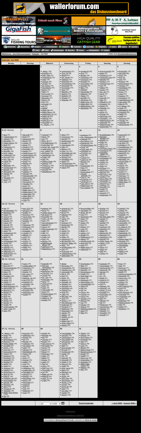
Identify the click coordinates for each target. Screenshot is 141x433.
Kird (82, 225)
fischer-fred (66, 225)
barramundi (27, 139)
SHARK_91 (66, 317)
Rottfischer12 (85, 237)
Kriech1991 (104, 294)
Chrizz (102, 215)
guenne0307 (85, 84)
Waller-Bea (123, 180)
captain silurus (47, 213)
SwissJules (104, 116)
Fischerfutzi (8, 147)
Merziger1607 (66, 241)
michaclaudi (123, 157)
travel (83, 245)
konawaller (27, 231)
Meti (101, 298)
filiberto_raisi (123, 217)
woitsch (64, 325)
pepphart (26, 282)
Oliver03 (26, 174)
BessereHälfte (86, 208)
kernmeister (66, 88)
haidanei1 (65, 79)
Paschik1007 (85, 166)
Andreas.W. (66, 208)
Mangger (103, 172)
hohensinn (7, 229)
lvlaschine (103, 229)
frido (63, 229)
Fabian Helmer (9, 143)
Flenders (122, 86)
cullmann (7, 139)
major (64, 90)
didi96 (121, 272)
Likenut (25, 159)
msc (82, 303)
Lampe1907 (123, 223)
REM (121, 237)
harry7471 (26, 280)
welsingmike (104, 127)
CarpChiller (123, 270)
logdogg (122, 280)
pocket (44, 235)
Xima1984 (45, 122)
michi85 (122, 225)
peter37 (121, 165)
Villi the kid (84, 100)
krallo (102, 166)
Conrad (44, 275)
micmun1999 (123, 161)
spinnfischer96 (86, 241)
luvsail (25, 161)
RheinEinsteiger (48, 294)
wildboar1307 (8, 253)
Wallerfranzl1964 (87, 309)
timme (121, 249)
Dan (63, 221)
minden (6, 235)
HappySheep (85, 282)
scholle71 (103, 177)
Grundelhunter (124, 147)
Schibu (44, 157)
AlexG (44, 137)
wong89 (103, 315)
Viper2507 (103, 313)
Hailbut (102, 88)
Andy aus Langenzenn (46, 266)
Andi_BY (122, 77)
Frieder (83, 274)
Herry (44, 221)
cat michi (122, 143)
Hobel (64, 233)
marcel (83, 296)
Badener (65, 210)
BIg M (64, 213)
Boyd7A (102, 210)
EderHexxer (85, 143)
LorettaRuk (7, 284)
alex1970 (26, 210)
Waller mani (27, 190)
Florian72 (26, 147)
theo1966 (103, 187)
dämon (44, 90)
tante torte (84, 243)
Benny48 (7, 266)
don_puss (26, 274)
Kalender (35, 54)
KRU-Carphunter (48, 229)
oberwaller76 (123, 110)
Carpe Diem (27, 217)
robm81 (64, 313)
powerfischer (46, 155)
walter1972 (46, 120)
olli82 (44, 231)
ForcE (83, 147)
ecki (24, 223)
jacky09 (64, 139)
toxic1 (25, 186)
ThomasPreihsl (67, 163)
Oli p (43, 102)
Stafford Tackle (47, 161)
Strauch (83, 307)
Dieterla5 (84, 139)
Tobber (83, 96)
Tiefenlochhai (27, 288)
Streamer (122, 241)
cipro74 (6, 217)
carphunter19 (47, 77)
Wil (120, 184)
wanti (83, 311)
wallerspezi (7, 251)
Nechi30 (103, 239)
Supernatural (85, 172)
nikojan (25, 170)
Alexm (64, 135)
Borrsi (44, 210)
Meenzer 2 (7, 290)
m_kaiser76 (123, 227)
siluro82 (6, 174)
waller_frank (8, 309)
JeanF (6, 231)
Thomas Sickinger (84, 175)
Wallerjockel (85, 186)
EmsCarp (65, 223)
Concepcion (66, 137)
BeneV (25, 141)
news (63, 298)
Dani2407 (84, 270)
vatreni (64, 167)
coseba (25, 143)
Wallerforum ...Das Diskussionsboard (16, 54)
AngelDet (45, 73)
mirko (5, 294)
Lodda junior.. (47, 149)
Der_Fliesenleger (87, 137)
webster (26, 249)
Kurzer (121, 92)
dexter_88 (84, 213)
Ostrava (83, 305)
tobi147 (25, 243)
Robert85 (103, 108)
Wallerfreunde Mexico (47, 244)
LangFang (103, 227)
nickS (25, 237)
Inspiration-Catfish (104, 153)
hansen (25, 151)
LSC (5, 163)
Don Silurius (85, 141)
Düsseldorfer (46, 88)
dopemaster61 (124, 84)
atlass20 (45, 269)
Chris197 (122, 213)
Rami (25, 286)
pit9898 (44, 108)
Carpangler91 (66, 268)
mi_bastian (123, 106)
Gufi (101, 86)
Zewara (6, 255)
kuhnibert (103, 168)
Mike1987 (65, 296)
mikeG (25, 167)
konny (102, 225)
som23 (25, 241)
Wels (82, 313)
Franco (6, 223)
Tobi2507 (103, 311)
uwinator (7, 245)
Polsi (83, 168)
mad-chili (103, 98)
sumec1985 (123, 243)
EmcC (64, 278)
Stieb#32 (65, 96)
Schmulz (65, 157)
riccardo (122, 170)
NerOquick (46, 153)
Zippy (5, 311)
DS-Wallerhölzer (48, 143)
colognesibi (66, 272)
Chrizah (26, 219)
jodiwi (83, 286)
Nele (101, 100)
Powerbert (122, 112)
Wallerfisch (7, 249)
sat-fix (102, 112)
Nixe (82, 164)
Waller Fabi (66, 321)
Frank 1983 (85, 149)
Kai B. (102, 94)
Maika (102, 231)
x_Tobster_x (46, 124)
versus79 (103, 193)
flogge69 (84, 81)
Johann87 (103, 288)
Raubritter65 (123, 235)
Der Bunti (45, 215)
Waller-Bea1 (123, 182)
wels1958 (122, 122)
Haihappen (27, 225)
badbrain (45, 208)
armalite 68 (85, 71)
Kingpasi (122, 90)
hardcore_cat (27, 278)
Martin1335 (104, 233)
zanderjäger (104, 195)
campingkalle (104, 266)
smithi (121, 116)
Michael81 (122, 159)
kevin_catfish (8, 153)
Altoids (64, 264)
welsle (121, 253)
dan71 (102, 144)
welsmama (27, 292)
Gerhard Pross (105, 84)
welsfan (45, 300)
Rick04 (102, 106)
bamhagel (84, 268)
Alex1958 (122, 73)
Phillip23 (122, 231)
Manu (83, 88)
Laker (64, 294)
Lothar (6, 161)
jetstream (103, 286)
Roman (6, 239)
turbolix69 (26, 188)
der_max (45, 277)
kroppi (102, 296)
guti (101, 284)
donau (25, 145)
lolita (63, 147)
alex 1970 (26, 208)
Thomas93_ (104, 118)
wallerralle (103, 122)
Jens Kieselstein (48, 223)
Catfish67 (122, 208)
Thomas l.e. (46, 165)
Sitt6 (101, 251)
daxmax (103, 272)
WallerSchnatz (105, 124)
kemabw (65, 143)
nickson (121, 282)
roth (101, 245)
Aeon (121, 264)
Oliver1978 (7, 172)
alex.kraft (26, 135)
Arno (82, 73)
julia (82, 288)
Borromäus (65, 266)
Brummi (102, 213)
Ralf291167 (66, 309)
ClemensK (103, 270)
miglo (25, 165)
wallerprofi (84, 249)
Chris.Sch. (46, 273)
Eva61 (6, 274)
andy (121, 79)
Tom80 (6, 305)
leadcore (122, 96)
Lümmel (83, 294)
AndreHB (45, 264)
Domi (83, 215)
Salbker (64, 315)
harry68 (6, 149)
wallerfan (7, 247)
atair (120, 266)
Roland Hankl (124, 239)
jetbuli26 (45, 225)
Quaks (44, 237)
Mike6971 (65, 92)
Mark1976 (122, 153)
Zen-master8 (85, 188)
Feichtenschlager (87, 145)
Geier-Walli (85, 276)
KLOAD (25, 229)
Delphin (25, 272)
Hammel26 (84, 280)
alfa (5, 208)
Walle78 (122, 251)
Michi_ (64, 245)
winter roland (66, 323)
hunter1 (102, 90)
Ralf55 (121, 114)
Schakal (45, 296)
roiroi (101, 110)
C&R (63, 217)
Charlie (121, 210)
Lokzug (83, 292)
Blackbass (7, 213)
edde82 (6, 219)
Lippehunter (8, 155)
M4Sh (83, 231)
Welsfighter (85, 108)
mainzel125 (66, 239)
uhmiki (6, 243)
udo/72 (102, 191)
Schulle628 (65, 159)
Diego (6, 272)
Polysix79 (65, 307)
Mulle (5, 237)
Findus (121, 219)
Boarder (83, 75)
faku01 (102, 146)
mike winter (123, 102)
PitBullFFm (104, 102)
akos (5, 135)
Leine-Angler (66, 145)
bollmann (65, 215)
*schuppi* (45, 135)
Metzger (103, 301)
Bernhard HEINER (103, 137)
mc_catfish (46, 151)
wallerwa (45, 118)
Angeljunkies (85, 264)
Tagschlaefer (123, 245)
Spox (44, 239)
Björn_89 (45, 141)
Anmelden (122, 54)
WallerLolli (45, 116)
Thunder (122, 120)
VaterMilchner (47, 172)
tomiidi (102, 189)
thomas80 (122, 178)
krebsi (64, 237)
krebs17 (83, 227)
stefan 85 (65, 319)
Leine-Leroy (123, 278)
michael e (84, 298)
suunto (121, 172)
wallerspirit (46, 247)
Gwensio (65, 290)
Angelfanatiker (9, 210)
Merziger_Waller (67, 243)
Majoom (64, 149)
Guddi (102, 278)
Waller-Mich (85, 104)
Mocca (44, 100)
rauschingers (104, 307)
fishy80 (64, 227)
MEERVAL (7, 165)
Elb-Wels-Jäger (105, 217)
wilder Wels (27, 196)
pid (43, 106)
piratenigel (65, 305)
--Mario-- (45, 71)
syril (5, 176)
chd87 (44, 79)
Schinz (6, 298)
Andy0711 (26, 215)
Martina (25, 163)
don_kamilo (66, 77)
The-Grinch (27, 182)
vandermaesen (9, 307)
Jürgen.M (45, 284)
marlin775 (84, 160)
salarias (84, 170)
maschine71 (104, 237)
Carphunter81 (124, 141)
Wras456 (26, 198)
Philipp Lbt (123, 229)
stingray (45, 241)
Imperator (84, 153)
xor (120, 186)
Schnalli (103, 114)
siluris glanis (104, 179)
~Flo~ (6, 182)
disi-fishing (7, 141)
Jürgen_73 (104, 290)
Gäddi (102, 221)
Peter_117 (65, 151)
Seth (43, 159)
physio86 (45, 104)
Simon (102, 247)
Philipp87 (84, 90)
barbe (102, 73)
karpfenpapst (66, 141)
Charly (6, 215)
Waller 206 (46, 110)
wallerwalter (66, 255)
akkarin (6, 264)
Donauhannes (86, 272)
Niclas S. (65, 301)
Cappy (25, 264)
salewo (83, 239)
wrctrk (6, 180)
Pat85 (121, 163)
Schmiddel (65, 155)
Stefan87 (45, 163)
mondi (121, 108)
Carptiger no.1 (67, 270)
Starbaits (103, 309)
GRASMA (84, 151)
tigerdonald (46, 167)
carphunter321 (105, 268)
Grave (83, 278)
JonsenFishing (67, 84)
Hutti (63, 235)
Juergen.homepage (126, 274)
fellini (44, 92)
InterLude (103, 156)
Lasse (121, 94)
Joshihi (102, 160)
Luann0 (83, 158)
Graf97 (6, 278)
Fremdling (7, 276)
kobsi (44, 286)
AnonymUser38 (105, 71)
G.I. (101, 276)
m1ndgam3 (123, 98)
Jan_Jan (103, 92)
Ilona (82, 221)
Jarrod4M (122, 221)
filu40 (5, 145)
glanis (83, 219)
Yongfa (102, 253)
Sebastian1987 (28, 176)
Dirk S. (64, 274)
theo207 (6, 303)
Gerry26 (6, 225)
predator (122, 167)
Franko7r (103, 81)
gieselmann (85, 217)
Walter (25, 247)
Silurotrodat (85, 92)
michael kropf (8, 167)
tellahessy (84, 94)
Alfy (120, 137)
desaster (26, 221)
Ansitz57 (122, 81)
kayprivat (45, 96)
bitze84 (102, 140)
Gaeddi (102, 219)
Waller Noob (85, 247)
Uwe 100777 (85, 184)
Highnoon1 (27, 227)
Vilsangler (65, 100)
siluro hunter (27, 178)
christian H (123, 145)
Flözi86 (25, 276)
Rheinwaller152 (67, 153)
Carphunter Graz (106, 77)
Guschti (102, 282)
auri (43, 139)
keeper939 (65, 86)
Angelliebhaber (105, 135)
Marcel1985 (8, 288)
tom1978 (45, 170)
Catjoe (64, 219)
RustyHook (65, 251)
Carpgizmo (27, 268)
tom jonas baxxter (68, 165)
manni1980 (46, 290)
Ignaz (64, 292)
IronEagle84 (104, 158)
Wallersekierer (86, 106)
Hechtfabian (123, 88)
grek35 (64, 231)
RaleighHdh (123, 233)
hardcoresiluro (28, 155)
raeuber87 (26, 284)
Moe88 (83, 235)
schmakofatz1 (8, 241)
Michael (84, 162)
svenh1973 (104, 183)
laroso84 (84, 86)
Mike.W (121, 104)
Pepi (63, 249)
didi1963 (103, 79)
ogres (44, 292)
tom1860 (84, 98)
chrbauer (45, 81)
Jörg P (102, 164)
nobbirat (26, 172)
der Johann (46, 86)
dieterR (64, 75)
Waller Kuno (85, 102)
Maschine (103, 235)
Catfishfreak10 (9, 137)
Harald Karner (28, 153)
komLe (44, 227)
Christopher (85, 77)
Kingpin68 (122, 276)
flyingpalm (26, 149)
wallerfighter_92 (48, 114)
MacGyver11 (104, 170)
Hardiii (6, 282)
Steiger (6, 301)
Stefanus (26, 180)
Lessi (83, 229)
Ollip (43, 233)
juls (82, 290)
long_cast (7, 159)
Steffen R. (45, 298)
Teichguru (122, 176)
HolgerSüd (65, 81)
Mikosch (84, 301)
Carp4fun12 (104, 75)
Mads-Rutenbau (9, 286)
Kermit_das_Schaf (48, 147)
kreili (82, 155)
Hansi (44, 282)
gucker (6, 280)
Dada (102, 142)
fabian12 (65, 280)
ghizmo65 (65, 286)
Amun (121, 75)
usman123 (84, 182)
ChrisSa (45, 84)
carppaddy (84, 210)
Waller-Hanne (47, 112)
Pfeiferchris (104, 305)
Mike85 (25, 235)
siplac (102, 249)
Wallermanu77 (28, 192)
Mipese (6, 292)
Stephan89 (104, 181)
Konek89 (103, 292)
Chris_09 (65, 73)
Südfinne (103, 185)
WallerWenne (47, 249)
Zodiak (25, 294)
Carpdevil (7, 270)
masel (121, 155)
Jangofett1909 (86, 284)
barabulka (103, 264)
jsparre (83, 223)
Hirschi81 (7, 151)
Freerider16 (104, 150)
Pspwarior (103, 104)
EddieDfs (122, 215)
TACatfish (7, 178)
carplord (26, 270)
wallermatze (27, 194)
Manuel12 (45, 98)
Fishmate (65, 282)
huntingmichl (123, 149)
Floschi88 (45, 217)
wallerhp (26, 245)
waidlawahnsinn (67, 253)
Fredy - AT (45, 219)
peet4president (67, 247)
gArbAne (65, 284)
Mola (5, 296)
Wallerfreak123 (105, 120)
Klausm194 (123, 151)
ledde (44, 288)
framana (6, 221)
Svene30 (122, 174)
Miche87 (7, 170)
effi (101, 274)
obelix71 (65, 94)
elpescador (46, 279)
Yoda (25, 200)
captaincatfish (28, 266)
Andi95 (25, 213)
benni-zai (122, 268)
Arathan (103, 208)
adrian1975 (123, 135)
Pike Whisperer (67, 303)
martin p (84, 233)
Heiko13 (6, 227)
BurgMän (122, 139)
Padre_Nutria (104, 241)
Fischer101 (85, 79)
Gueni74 (103, 280)
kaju (101, 96)
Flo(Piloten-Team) (106, 148)
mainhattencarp (124, 100)
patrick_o (103, 243)
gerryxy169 (46, 94)
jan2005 (103, 223)
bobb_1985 (46, 75)
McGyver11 (104, 174)
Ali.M (24, 137)
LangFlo (26, 233)
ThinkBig (26, 184)
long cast (7, 157)
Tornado (64, 98)
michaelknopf (8, 233)
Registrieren (131, 54)
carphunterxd (66, 71)
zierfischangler (124, 124)
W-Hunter (26, 290)
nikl (101, 303)
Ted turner (122, 118)
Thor (120, 247)
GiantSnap (65, 288)
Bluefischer (46, 271)
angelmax (84, 135)
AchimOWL (123, 71)
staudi (64, 161)
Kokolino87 (27, 157)
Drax (63, 276)
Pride (25, 239)
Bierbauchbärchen (10, 268)
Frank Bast (46, 145)
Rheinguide (66, 311)
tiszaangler (85, 179)
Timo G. (84, 177)
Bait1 (82, 266)
